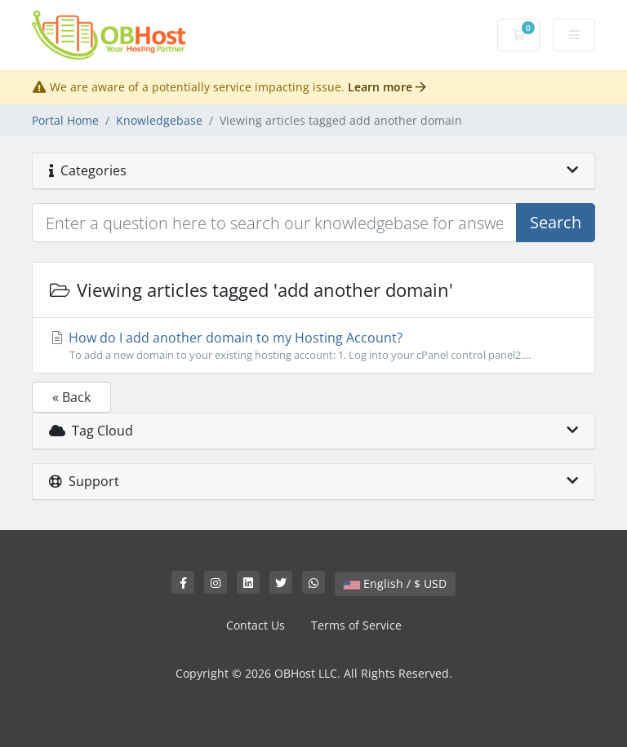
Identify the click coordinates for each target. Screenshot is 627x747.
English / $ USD (395, 583)
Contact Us (255, 625)
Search (555, 222)
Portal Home (65, 120)
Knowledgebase (159, 120)
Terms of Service (356, 625)
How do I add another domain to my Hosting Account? (313, 346)
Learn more (387, 87)
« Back (71, 397)
